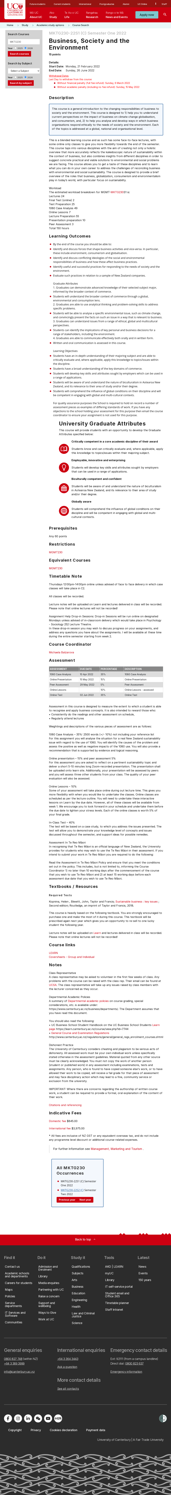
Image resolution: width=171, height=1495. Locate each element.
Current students (62, 4)
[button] (146, 15)
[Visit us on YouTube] (48, 1418)
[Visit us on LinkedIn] (28, 1418)
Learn (97, 933)
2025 (20, 48)
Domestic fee (57, 1121)
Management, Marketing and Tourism (116, 1149)
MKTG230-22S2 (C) (72, 1190)
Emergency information (126, 1371)
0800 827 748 (13, 1359)
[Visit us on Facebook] (8, 1418)
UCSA (53, 985)
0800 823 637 (134, 1363)
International (85, 4)
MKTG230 (117, 192)
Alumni (126, 4)
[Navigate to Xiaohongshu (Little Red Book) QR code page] (58, 1418)
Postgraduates (107, 4)
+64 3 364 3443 (67, 1359)
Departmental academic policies (88, 1001)
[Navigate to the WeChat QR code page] (38, 1418)
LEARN (53, 953)
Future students (37, 4)
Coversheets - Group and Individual (71, 957)
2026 (30, 48)
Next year (85, 1199)
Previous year (67, 1199)
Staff (164, 4)
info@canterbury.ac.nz (19, 1371)
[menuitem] (36, 14)
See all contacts (68, 1388)
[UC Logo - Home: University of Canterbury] (15, 9)
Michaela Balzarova (61, 652)
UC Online (142, 4)
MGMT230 (55, 552)
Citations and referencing (65, 1105)
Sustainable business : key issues (136, 901)
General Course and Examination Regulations (80, 1033)
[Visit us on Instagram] (18, 1418)
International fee (60, 1128)
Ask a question (67, 1367)
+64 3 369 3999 (14, 1363)
